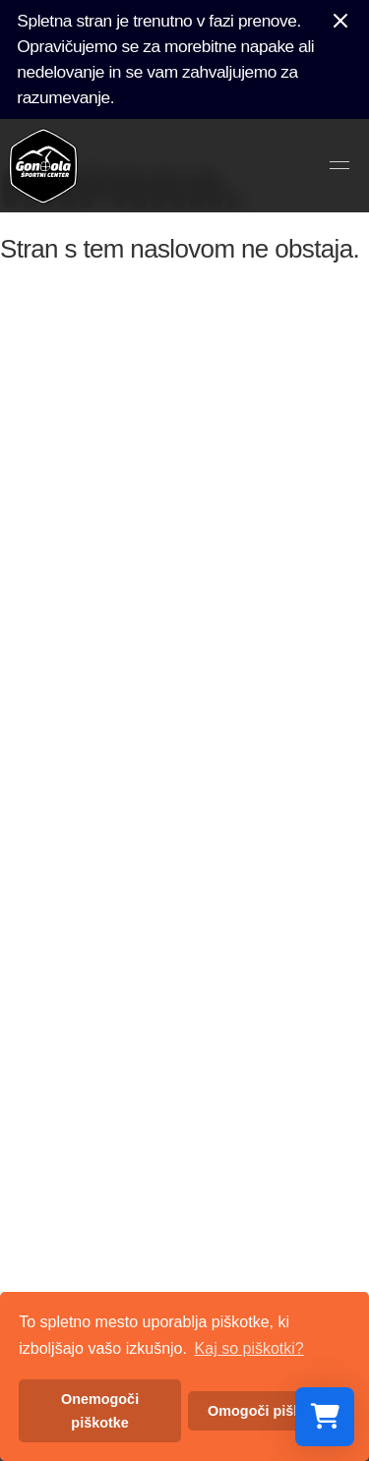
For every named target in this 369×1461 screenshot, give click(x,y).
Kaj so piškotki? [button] (249, 1348)
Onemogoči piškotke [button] (100, 1411)
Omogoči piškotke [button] (269, 1411)
